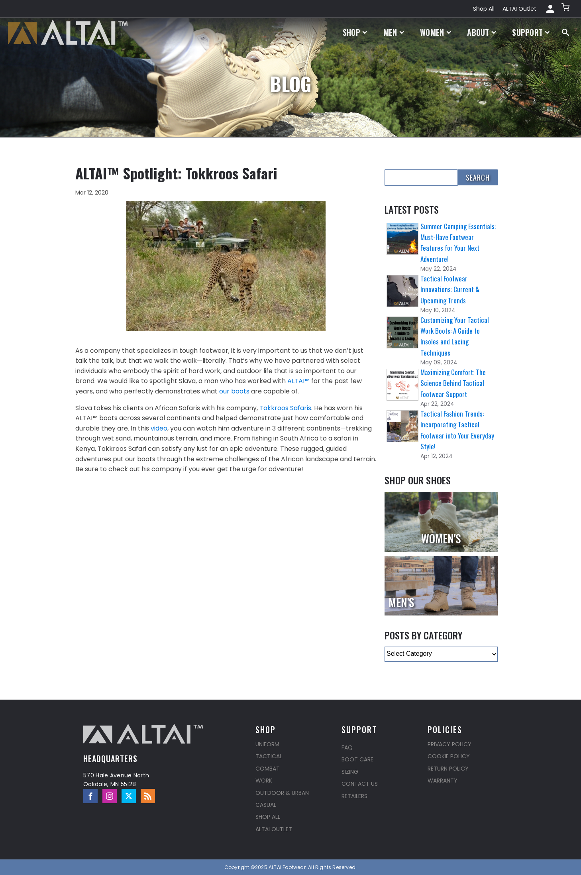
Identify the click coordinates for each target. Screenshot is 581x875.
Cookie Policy (449, 756)
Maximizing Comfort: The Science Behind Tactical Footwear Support (453, 383)
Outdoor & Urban (282, 793)
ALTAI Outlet (519, 9)
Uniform (267, 744)
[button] (566, 9)
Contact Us (360, 784)
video (159, 428)
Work (263, 781)
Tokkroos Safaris (285, 408)
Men (393, 32)
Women (435, 32)
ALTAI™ (298, 380)
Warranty (442, 781)
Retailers (354, 796)
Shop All (484, 9)
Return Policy (448, 769)
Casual (265, 805)
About (481, 32)
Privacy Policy (449, 744)
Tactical (268, 756)
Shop (355, 32)
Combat (267, 769)
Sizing (350, 772)
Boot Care (357, 759)
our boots (234, 391)
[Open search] (565, 32)
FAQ (347, 747)
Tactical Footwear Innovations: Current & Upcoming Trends (449, 289)
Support (531, 32)
